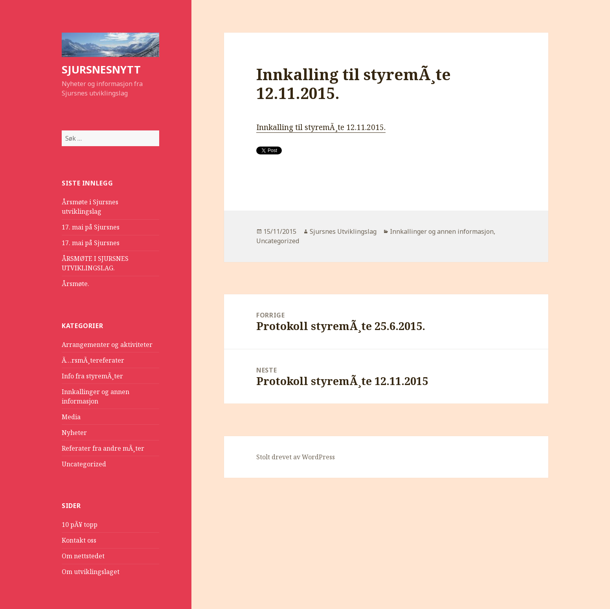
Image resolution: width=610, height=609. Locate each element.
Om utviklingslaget (90, 571)
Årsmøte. (75, 283)
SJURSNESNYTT (101, 69)
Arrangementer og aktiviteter (107, 344)
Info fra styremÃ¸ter (92, 376)
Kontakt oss (79, 540)
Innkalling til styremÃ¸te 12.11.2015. (321, 127)
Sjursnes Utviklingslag (343, 231)
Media (71, 417)
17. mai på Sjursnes (90, 227)
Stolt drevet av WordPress (295, 457)
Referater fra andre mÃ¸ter (103, 448)
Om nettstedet (83, 556)
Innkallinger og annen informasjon (442, 231)
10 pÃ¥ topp (79, 524)
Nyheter (74, 432)
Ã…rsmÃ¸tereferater (93, 360)
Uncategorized (84, 464)
